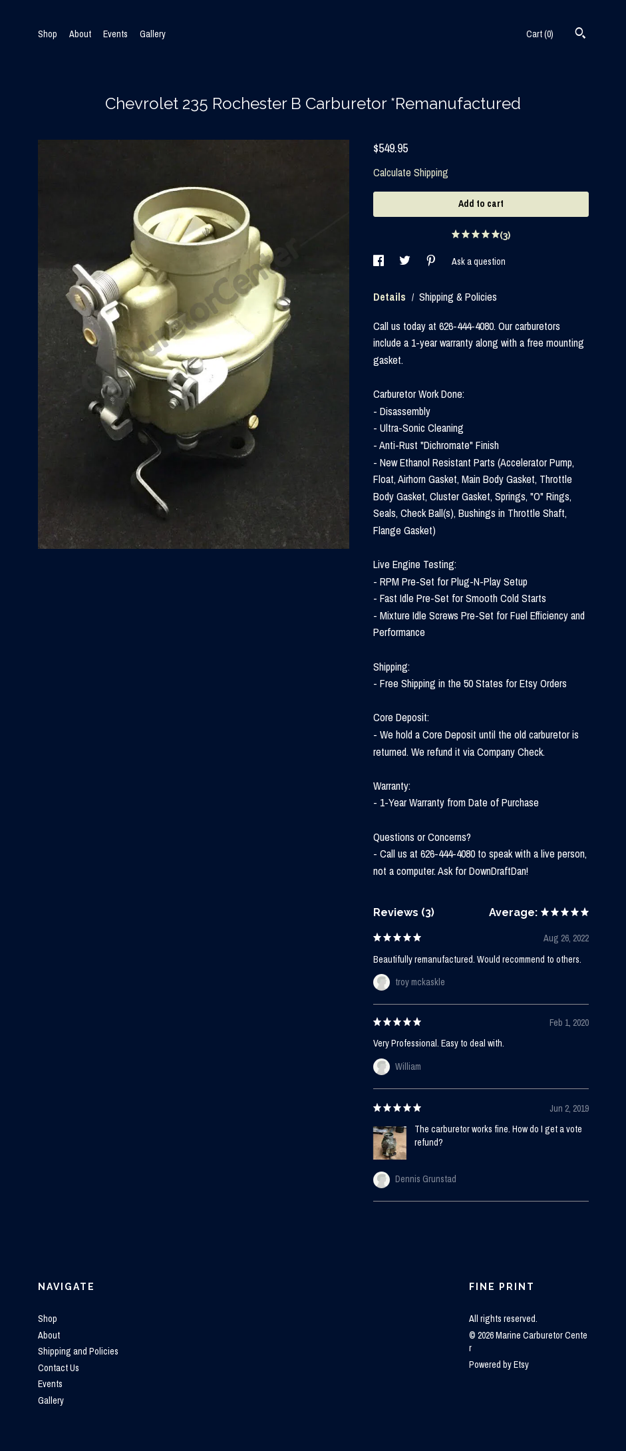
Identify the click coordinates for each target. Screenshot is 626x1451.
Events (115, 34)
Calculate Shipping (410, 172)
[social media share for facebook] (379, 261)
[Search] (580, 34)
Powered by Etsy (499, 1364)
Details (390, 296)
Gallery (153, 34)
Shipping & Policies (458, 296)
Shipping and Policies (78, 1351)
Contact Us (58, 1368)
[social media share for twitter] (405, 261)
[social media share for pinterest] (432, 261)
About (80, 34)
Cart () (539, 34)
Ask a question (479, 261)
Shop (47, 34)
